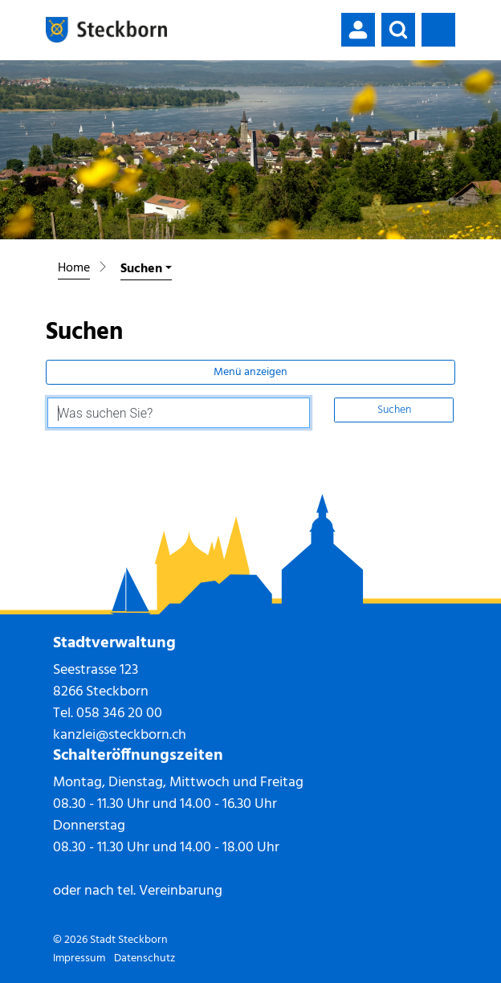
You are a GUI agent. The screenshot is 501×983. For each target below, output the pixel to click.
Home (74, 268)
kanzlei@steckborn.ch (119, 735)
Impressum (79, 958)
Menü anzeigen (250, 372)
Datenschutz (144, 958)
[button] (398, 30)
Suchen (394, 410)
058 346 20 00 (119, 713)
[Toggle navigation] (438, 30)
